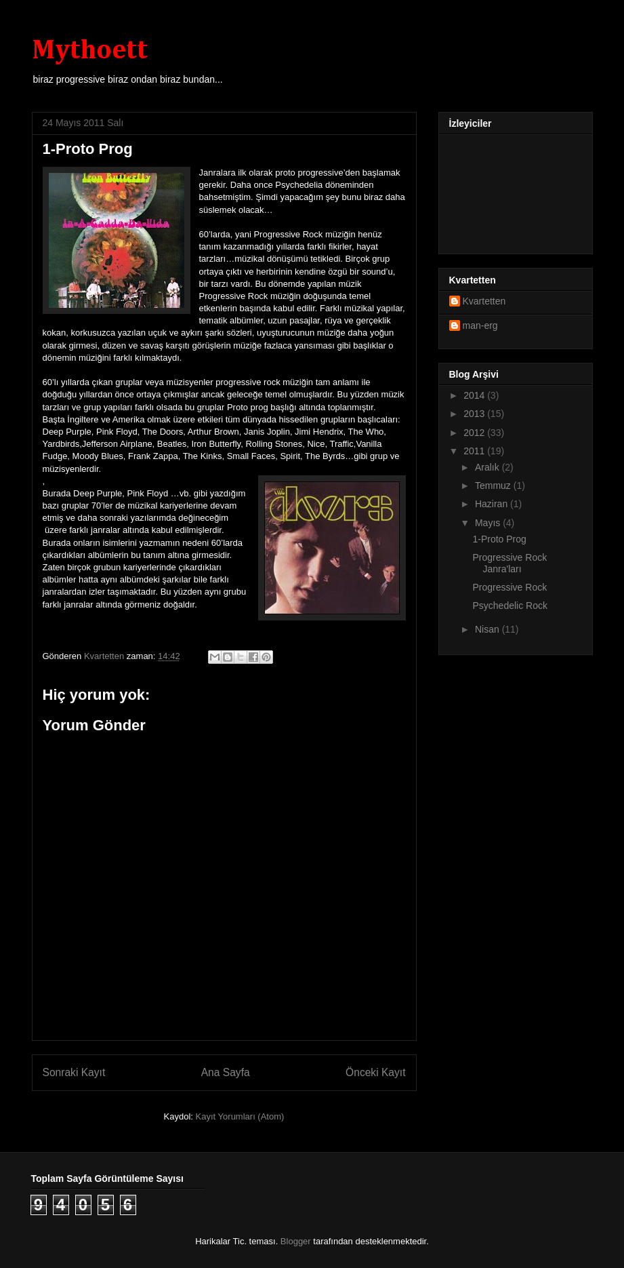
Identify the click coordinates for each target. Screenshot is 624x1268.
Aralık (488, 467)
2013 (475, 413)
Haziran (492, 503)
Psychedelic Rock (509, 605)
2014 (475, 395)
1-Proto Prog (499, 539)
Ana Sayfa (225, 1072)
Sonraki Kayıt (74, 1072)
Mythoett (90, 50)
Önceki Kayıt (375, 1072)
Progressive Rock (509, 587)
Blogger (295, 1241)
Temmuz (494, 485)
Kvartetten (484, 301)
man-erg (480, 325)
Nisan (488, 629)
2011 (475, 450)
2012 (475, 432)
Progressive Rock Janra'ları (509, 563)
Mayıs (489, 522)
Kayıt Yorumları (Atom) (240, 1116)
